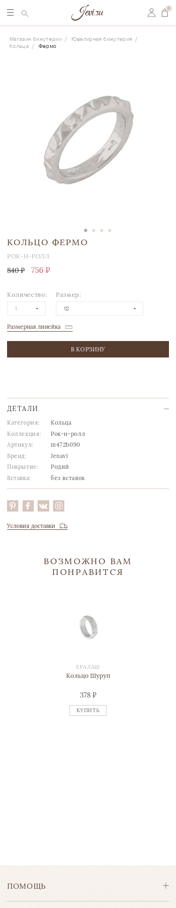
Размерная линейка (34, 326)
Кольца (19, 46)
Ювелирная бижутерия (101, 39)
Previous (10, 667)
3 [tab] (101, 230)
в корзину (88, 349)
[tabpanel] (88, 142)
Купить (88, 710)
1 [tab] (85, 230)
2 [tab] (93, 230)
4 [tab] (109, 230)
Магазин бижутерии (35, 39)
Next (166, 667)
